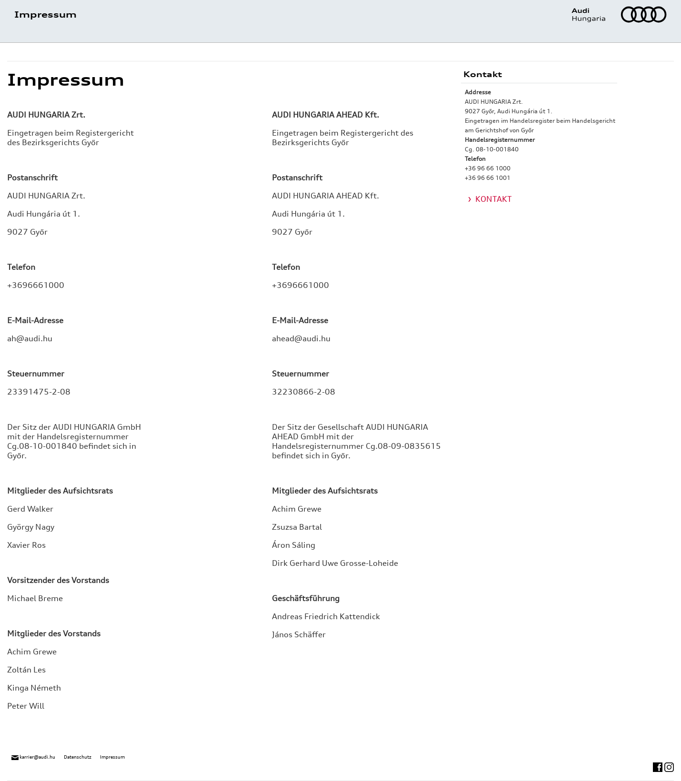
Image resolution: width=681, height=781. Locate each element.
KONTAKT (493, 199)
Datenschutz (77, 757)
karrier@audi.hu (33, 757)
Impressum (112, 757)
